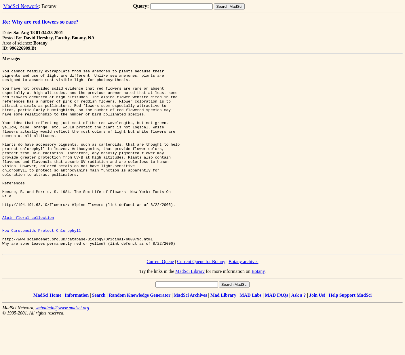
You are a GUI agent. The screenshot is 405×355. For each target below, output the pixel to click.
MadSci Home (47, 332)
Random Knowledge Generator (139, 332)
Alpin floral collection (28, 248)
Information (77, 332)
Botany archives (243, 298)
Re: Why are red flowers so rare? (40, 22)
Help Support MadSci (350, 332)
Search (99, 332)
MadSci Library (190, 308)
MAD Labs (250, 332)
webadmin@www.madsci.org (62, 344)
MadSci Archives (190, 332)
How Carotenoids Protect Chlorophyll (41, 264)
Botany (258, 308)
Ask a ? (298, 332)
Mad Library (223, 332)
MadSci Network (21, 6)
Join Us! (317, 332)
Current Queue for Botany (201, 298)
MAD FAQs (276, 332)
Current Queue (160, 298)
